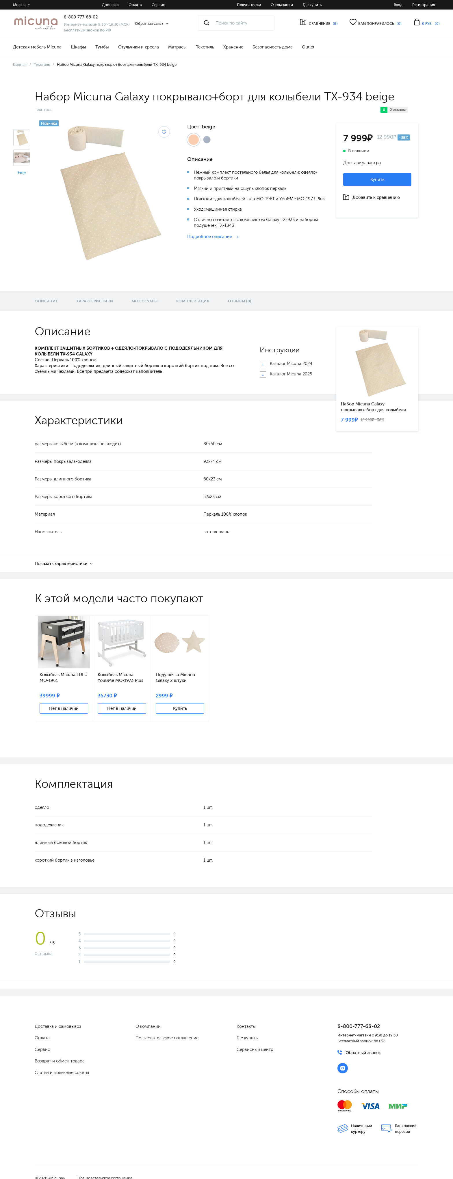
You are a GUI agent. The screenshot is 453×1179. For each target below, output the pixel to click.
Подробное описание (210, 236)
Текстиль (205, 47)
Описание (46, 301)
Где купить (312, 5)
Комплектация (192, 301)
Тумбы (102, 47)
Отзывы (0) (240, 301)
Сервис (158, 5)
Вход (398, 5)
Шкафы (78, 47)
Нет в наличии (64, 708)
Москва (20, 5)
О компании (282, 5)
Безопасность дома (273, 47)
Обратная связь (149, 23)
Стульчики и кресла (138, 47)
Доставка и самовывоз (58, 1026)
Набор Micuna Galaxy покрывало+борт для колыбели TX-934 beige (373, 406)
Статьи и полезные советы (62, 1072)
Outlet (308, 47)
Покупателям (249, 5)
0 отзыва (44, 953)
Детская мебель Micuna (37, 47)
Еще (22, 172)
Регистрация (423, 5)
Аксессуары (144, 301)
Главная (20, 64)
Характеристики (94, 301)
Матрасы (177, 47)
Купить (377, 179)
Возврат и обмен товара (60, 1061)
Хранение (233, 47)
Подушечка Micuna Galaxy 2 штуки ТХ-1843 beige (175, 677)
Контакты (246, 1026)
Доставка (110, 5)
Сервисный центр (255, 1049)
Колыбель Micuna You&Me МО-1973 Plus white (120, 677)
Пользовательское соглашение (166, 1037)
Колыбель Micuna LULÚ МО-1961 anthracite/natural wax (64, 677)
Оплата (135, 5)
